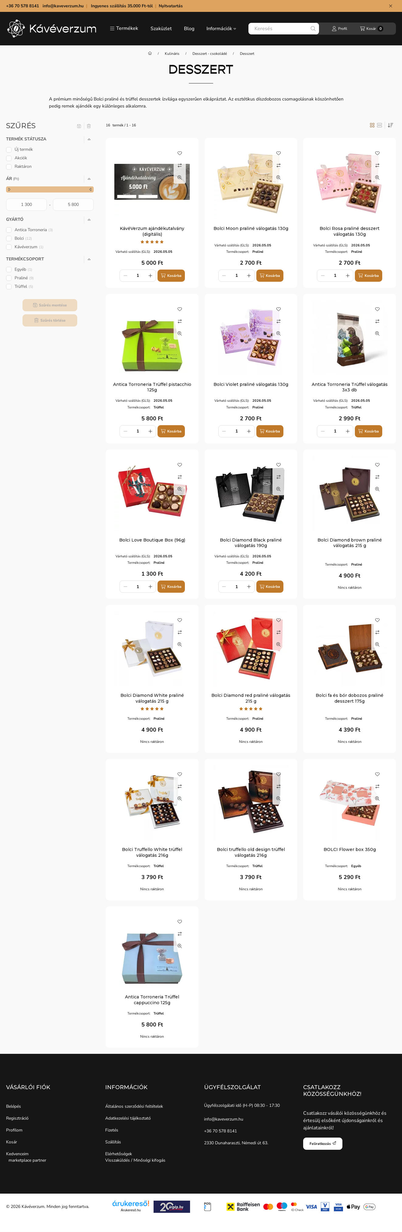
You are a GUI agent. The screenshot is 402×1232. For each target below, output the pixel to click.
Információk (221, 28)
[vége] (73, 205)
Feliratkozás (323, 1143)
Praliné (24, 278)
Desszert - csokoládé (209, 53)
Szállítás (113, 1142)
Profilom (14, 1130)
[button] (123, 29)
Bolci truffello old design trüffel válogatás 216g (251, 852)
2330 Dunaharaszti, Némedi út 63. (236, 1143)
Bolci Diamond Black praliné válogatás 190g (251, 542)
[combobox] (283, 29)
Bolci (23, 238)
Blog (189, 28)
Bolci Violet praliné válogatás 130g (250, 384)
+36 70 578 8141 (220, 1131)
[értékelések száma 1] (152, 242)
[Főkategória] (150, 53)
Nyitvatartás (171, 6)
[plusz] (150, 275)
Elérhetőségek (118, 1154)
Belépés (13, 1106)
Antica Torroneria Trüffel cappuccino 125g (152, 999)
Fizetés (111, 1130)
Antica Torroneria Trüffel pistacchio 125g (152, 387)
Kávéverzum (29, 247)
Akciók (21, 158)
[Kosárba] (171, 276)
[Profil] (339, 29)
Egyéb (23, 269)
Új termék (24, 149)
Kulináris (172, 53)
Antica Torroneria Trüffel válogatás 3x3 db (350, 387)
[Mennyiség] (138, 275)
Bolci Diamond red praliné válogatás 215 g (250, 698)
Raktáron (23, 166)
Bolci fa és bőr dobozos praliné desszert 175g (349, 698)
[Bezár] (390, 6)
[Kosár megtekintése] (372, 29)
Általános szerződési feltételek (134, 1106)
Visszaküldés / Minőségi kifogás (135, 1160)
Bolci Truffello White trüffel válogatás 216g (152, 852)
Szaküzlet (161, 28)
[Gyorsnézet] (180, 177)
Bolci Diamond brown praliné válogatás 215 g (349, 542)
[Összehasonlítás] (180, 165)
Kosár (11, 1142)
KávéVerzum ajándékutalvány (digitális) (152, 231)
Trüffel (24, 286)
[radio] (379, 125)
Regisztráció (17, 1118)
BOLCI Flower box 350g (350, 849)
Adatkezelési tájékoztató (128, 1118)
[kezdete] (26, 205)
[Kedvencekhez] (180, 153)
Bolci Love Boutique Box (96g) (152, 540)
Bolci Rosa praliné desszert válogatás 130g (349, 231)
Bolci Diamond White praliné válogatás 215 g (152, 698)
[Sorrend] (390, 125)
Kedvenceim (17, 1154)
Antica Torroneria (34, 230)
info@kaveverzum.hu (63, 6)
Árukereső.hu (130, 1210)
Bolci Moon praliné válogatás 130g (250, 228)
